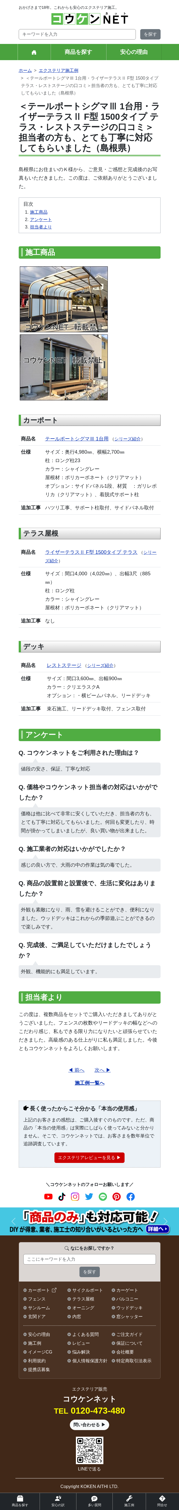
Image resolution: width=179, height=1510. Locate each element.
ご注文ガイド (129, 1334)
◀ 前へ (76, 1070)
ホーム (25, 70)
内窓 (76, 1316)
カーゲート (127, 1290)
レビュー (81, 1343)
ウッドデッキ (129, 1307)
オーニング (83, 1307)
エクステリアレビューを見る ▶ (89, 1157)
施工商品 (39, 212)
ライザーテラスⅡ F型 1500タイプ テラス (91, 552)
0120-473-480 (89, 1411)
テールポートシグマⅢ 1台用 (77, 439)
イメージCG (40, 1352)
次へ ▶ (103, 1070)
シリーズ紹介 (127, 439)
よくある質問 (85, 1334)
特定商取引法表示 (134, 1360)
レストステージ (64, 665)
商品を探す (78, 52)
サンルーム (39, 1307)
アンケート (41, 219)
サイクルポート (87, 1290)
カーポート (39, 1290)
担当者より (41, 227)
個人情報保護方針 (90, 1360)
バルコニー (127, 1299)
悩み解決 (81, 1352)
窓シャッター (129, 1316)
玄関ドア (37, 1316)
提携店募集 (39, 1369)
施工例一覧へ (89, 1083)
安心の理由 (134, 52)
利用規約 (37, 1360)
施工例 (34, 1343)
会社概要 (125, 1352)
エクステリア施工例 (58, 70)
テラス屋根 (83, 1299)
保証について (129, 1343)
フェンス (37, 1299)
